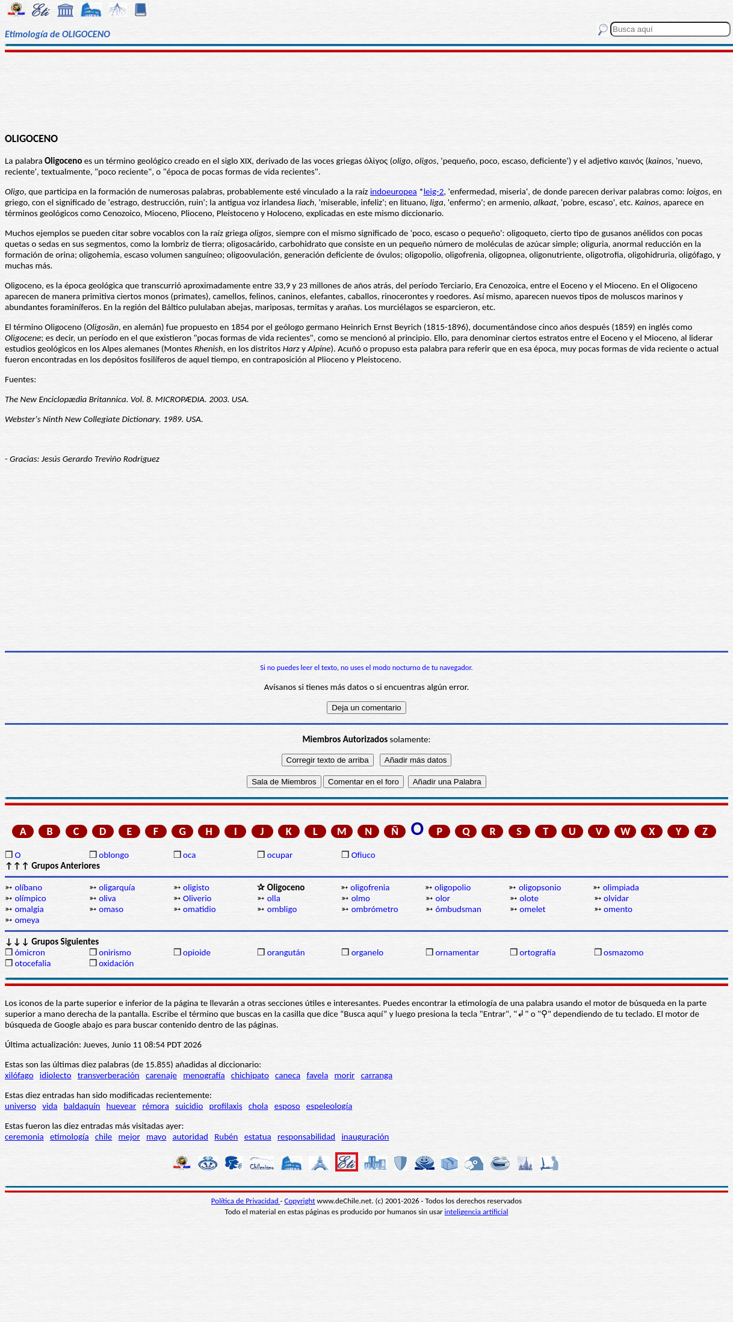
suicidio (189, 1105)
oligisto (196, 887)
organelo (367, 952)
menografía (203, 1075)
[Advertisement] (366, 91)
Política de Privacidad (245, 1200)
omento (618, 909)
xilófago (19, 1075)
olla (273, 898)
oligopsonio (540, 887)
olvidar (616, 898)
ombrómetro (374, 909)
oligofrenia (369, 887)
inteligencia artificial (477, 1211)
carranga (377, 1075)
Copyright (300, 1200)
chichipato (250, 1075)
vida (49, 1105)
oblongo (114, 854)
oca (189, 854)
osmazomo (623, 952)
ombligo (282, 909)
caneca (287, 1075)
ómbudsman (458, 909)
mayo (156, 1136)
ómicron (29, 952)
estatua (257, 1136)
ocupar (279, 854)
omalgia (28, 909)
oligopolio (453, 887)
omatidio (199, 909)
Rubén (226, 1136)
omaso (111, 909)
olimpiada (621, 887)
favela (317, 1075)
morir (345, 1075)
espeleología (329, 1105)
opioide (197, 952)
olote (529, 898)
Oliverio (197, 898)
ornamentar (457, 952)
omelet (532, 909)
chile (104, 1136)
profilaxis (226, 1105)
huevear (122, 1105)
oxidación (116, 963)
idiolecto (56, 1075)
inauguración (365, 1136)
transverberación (109, 1075)
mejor (129, 1136)
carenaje (161, 1075)
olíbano (28, 887)
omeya (26, 919)
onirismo (115, 952)
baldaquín (82, 1105)
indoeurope (391, 191)
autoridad (190, 1136)
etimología (69, 1136)
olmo (360, 898)
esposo (287, 1105)
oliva (107, 898)
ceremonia (24, 1136)
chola (258, 1105)
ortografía (537, 952)
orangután (286, 952)
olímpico (30, 898)
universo (20, 1105)
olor (442, 898)
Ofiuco (363, 854)
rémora (155, 1105)
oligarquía (117, 887)
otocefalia (32, 963)
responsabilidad (306, 1136)
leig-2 (434, 191)
